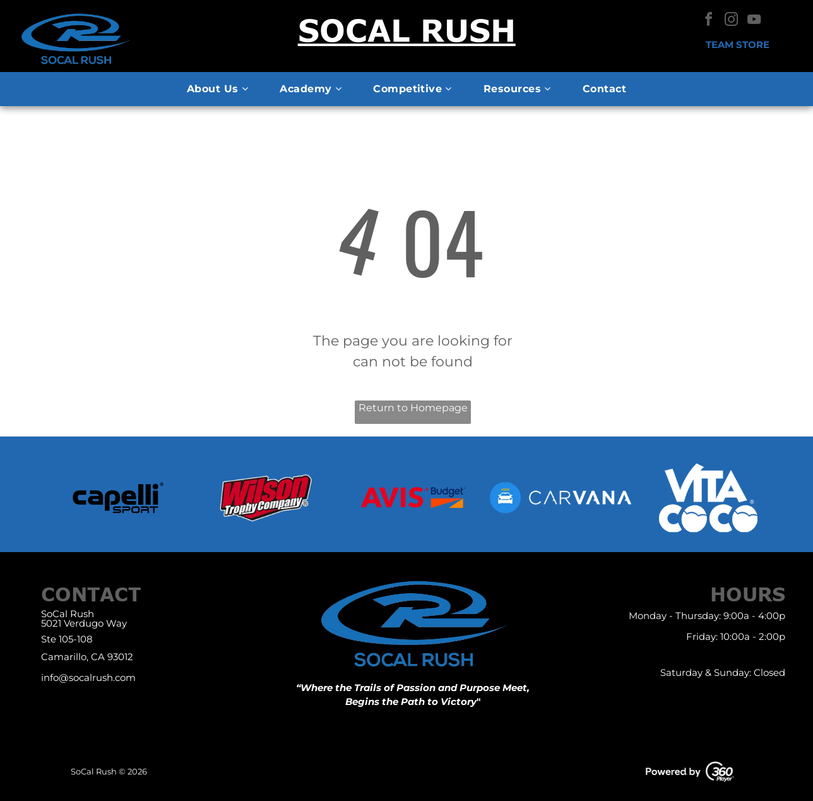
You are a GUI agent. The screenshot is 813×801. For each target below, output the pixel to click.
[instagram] (731, 21)
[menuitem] (217, 89)
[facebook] (708, 21)
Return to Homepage (413, 408)
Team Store (737, 45)
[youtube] (754, 21)
